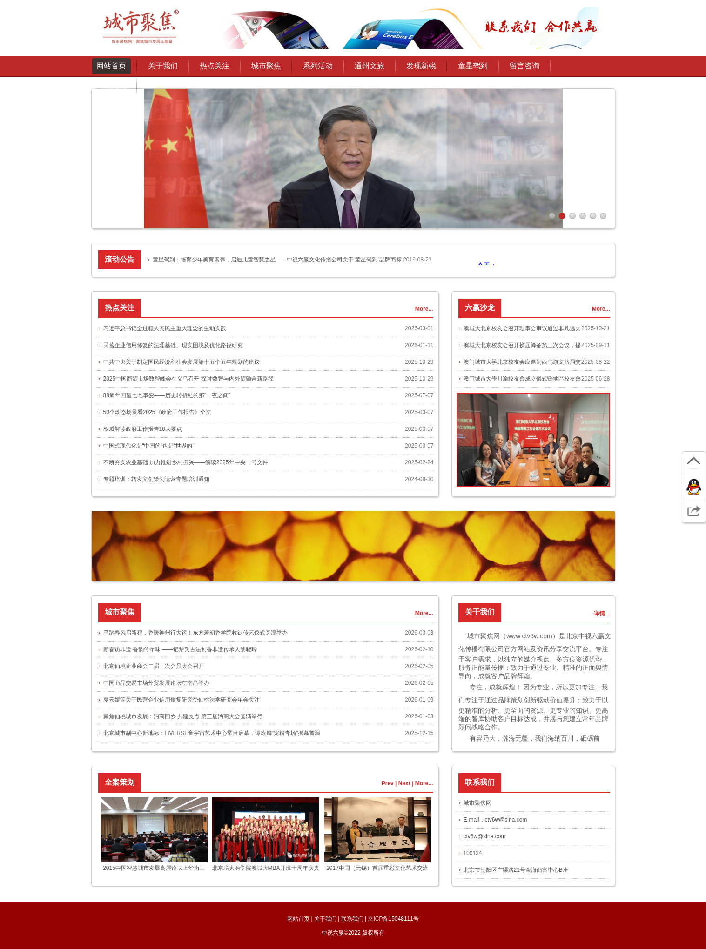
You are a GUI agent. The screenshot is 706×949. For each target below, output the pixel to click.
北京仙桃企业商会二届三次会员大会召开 (153, 666)
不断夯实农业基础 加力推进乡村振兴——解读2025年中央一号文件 (185, 462)
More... (424, 309)
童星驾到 (473, 66)
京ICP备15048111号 (393, 919)
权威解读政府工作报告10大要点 (142, 429)
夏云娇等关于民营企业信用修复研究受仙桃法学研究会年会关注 (181, 699)
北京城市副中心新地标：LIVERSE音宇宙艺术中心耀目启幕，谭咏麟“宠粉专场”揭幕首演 (212, 733)
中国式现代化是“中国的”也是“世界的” (149, 445)
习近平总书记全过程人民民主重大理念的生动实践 (164, 328)
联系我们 (352, 919)
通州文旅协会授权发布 (111, 89)
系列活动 (318, 66)
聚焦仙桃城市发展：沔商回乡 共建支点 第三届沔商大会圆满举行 (183, 716)
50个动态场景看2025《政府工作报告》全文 (157, 412)
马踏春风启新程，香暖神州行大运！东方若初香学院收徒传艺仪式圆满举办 (195, 632)
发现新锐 (421, 66)
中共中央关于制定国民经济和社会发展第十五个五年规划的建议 (181, 362)
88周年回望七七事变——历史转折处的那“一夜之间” (166, 395)
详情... (602, 613)
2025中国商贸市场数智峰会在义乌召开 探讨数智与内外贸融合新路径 (188, 378)
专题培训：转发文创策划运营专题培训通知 (156, 479)
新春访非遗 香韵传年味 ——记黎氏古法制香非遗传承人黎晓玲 (180, 649)
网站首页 (111, 66)
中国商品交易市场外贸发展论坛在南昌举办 (156, 683)
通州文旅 (369, 66)
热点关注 (214, 66)
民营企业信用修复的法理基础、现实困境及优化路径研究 (173, 345)
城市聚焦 (266, 66)
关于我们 (325, 919)
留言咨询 (524, 66)
